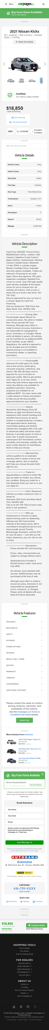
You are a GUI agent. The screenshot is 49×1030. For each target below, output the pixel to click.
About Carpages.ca (24, 996)
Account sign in (24, 975)
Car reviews (24, 951)
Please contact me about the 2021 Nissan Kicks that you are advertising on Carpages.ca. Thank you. (24, 832)
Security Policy (23, 1020)
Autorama (28, 734)
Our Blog (24, 987)
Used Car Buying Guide (24, 954)
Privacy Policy (15, 851)
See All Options (35, 785)
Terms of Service (28, 851)
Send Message (24, 842)
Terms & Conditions (35, 1020)
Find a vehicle (24, 948)
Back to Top (24, 720)
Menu (9, 4)
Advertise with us (24, 963)
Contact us (25, 984)
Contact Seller (36, 925)
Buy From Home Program (24, 990)
